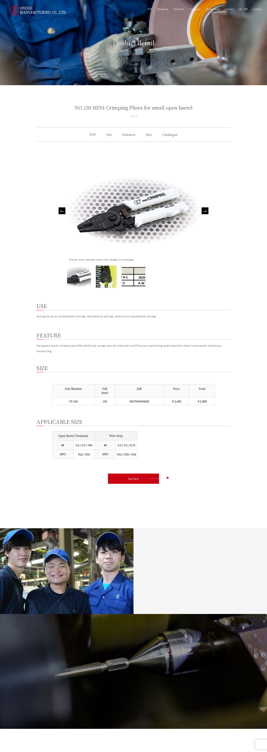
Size (149, 134)
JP (240, 9)
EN (246, 9)
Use (109, 134)
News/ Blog (212, 9)
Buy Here (133, 479)
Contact (229, 9)
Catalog (257, 9)
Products (178, 9)
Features (128, 134)
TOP (149, 9)
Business (162, 9)
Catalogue (170, 134)
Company (195, 9)
